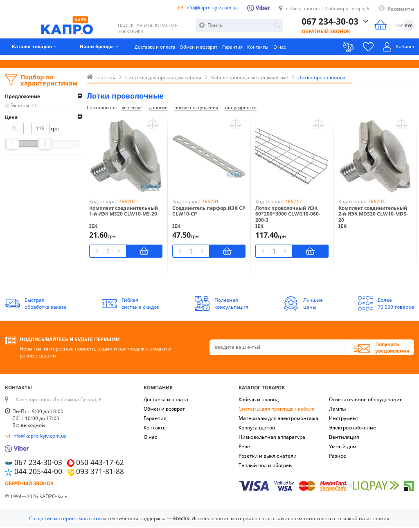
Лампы (337, 410)
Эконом (24, 105)
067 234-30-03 (330, 24)
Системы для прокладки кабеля (277, 410)
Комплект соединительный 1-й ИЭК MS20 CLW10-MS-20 (123, 212)
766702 (127, 202)
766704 (376, 202)
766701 (210, 202)
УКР (399, 28)
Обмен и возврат (210, 50)
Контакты (275, 50)
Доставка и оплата (162, 50)
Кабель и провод (259, 400)
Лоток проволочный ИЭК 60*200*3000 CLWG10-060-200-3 (287, 215)
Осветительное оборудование (366, 400)
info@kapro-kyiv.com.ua (201, 7)
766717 (293, 202)
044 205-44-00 (38, 472)
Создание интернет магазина (65, 519)
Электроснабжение (352, 428)
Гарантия (247, 50)
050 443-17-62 (100, 463)
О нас (298, 50)
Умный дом (342, 447)
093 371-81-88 (100, 472)
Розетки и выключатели (268, 457)
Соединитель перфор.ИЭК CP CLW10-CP (208, 212)
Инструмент (343, 419)
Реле (244, 447)
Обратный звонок (326, 33)
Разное (337, 457)
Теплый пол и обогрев (265, 466)
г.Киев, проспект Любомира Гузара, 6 (323, 8)
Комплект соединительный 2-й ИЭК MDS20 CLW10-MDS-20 (373, 215)
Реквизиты (400, 9)
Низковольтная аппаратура (272, 438)
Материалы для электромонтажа (278, 419)
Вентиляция (344, 438)
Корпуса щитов (257, 428)
